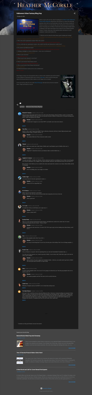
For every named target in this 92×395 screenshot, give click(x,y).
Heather (29, 119)
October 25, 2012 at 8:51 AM (35, 219)
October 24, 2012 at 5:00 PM (36, 167)
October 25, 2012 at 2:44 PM (36, 257)
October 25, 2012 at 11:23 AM (30, 235)
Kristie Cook (25, 249)
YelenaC (24, 144)
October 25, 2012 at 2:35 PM (36, 196)
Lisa (23, 235)
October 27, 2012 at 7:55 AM (36, 274)
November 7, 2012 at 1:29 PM (37, 291)
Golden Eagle (25, 176)
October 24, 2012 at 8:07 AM (36, 119)
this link (42, 77)
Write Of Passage (38, 82)
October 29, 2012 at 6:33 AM (33, 283)
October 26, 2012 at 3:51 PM (30, 268)
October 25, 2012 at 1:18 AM (34, 190)
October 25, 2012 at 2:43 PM (36, 240)
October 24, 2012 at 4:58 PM (37, 158)
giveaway (22, 106)
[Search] (77, 4)
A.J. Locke (24, 205)
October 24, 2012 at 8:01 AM (32, 144)
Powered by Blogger (45, 388)
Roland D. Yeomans (27, 112)
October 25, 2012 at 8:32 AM (33, 205)
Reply (24, 126)
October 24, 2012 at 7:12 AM (37, 112)
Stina (23, 268)
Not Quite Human (26, 291)
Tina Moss (24, 129)
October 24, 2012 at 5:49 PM (34, 176)
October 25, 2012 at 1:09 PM (34, 249)
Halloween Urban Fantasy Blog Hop (34, 106)
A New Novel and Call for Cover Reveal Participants (32, 369)
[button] (74, 13)
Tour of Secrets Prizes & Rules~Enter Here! (29, 352)
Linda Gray (25, 283)
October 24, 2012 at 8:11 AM (36, 148)
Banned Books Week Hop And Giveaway (28, 335)
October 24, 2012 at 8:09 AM (36, 134)
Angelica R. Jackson (27, 158)
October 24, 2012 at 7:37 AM (33, 129)
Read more (72, 348)
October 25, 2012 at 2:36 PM (36, 225)
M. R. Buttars (25, 190)
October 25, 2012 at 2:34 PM (36, 181)
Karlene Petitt (25, 219)
